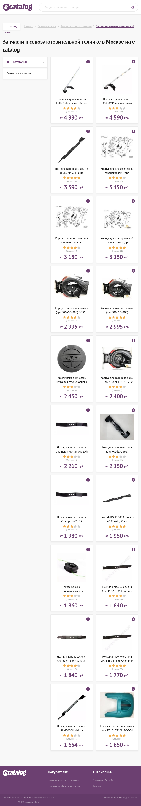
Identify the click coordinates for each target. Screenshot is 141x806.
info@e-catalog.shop (44, 797)
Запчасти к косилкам (19, 73)
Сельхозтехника (47, 26)
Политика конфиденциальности (64, 785)
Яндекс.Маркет (130, 797)
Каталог (28, 26)
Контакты (97, 785)
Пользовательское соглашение (63, 780)
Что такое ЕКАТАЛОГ (103, 780)
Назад (12, 26)
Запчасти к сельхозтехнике (76, 26)
